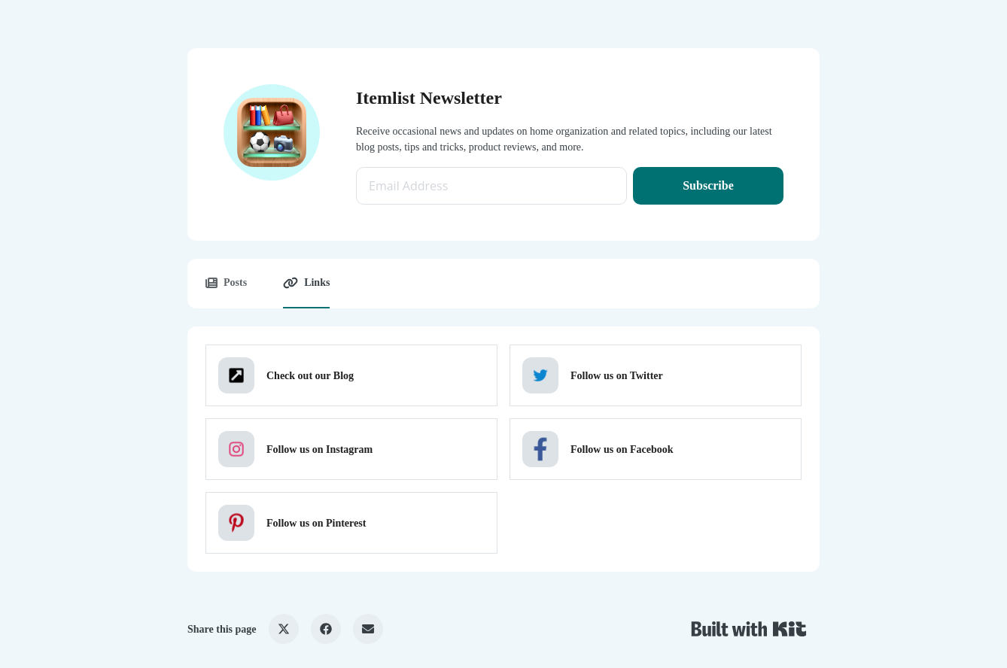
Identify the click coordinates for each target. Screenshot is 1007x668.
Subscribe (708, 185)
